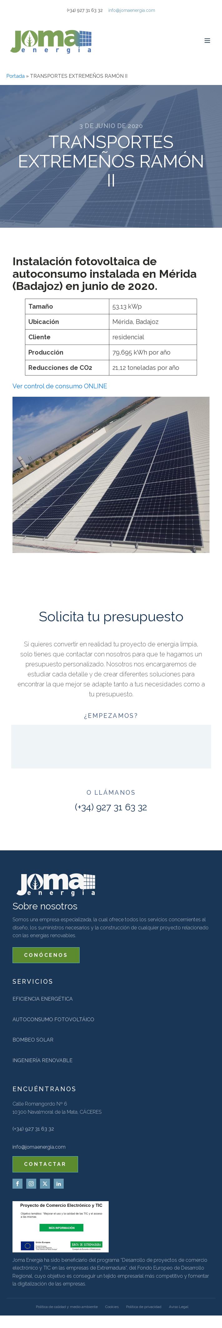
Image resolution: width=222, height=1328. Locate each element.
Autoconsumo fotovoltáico (53, 1019)
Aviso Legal (178, 1307)
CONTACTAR (45, 1164)
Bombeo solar (32, 1040)
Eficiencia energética (42, 999)
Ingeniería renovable (42, 1060)
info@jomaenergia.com (131, 10)
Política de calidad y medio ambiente (67, 1307)
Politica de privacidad (143, 1307)
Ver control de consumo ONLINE (59, 386)
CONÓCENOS (46, 955)
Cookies (112, 1307)
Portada (15, 76)
